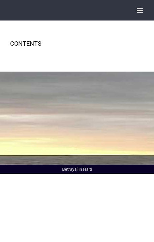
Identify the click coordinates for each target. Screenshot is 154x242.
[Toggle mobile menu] (140, 10)
